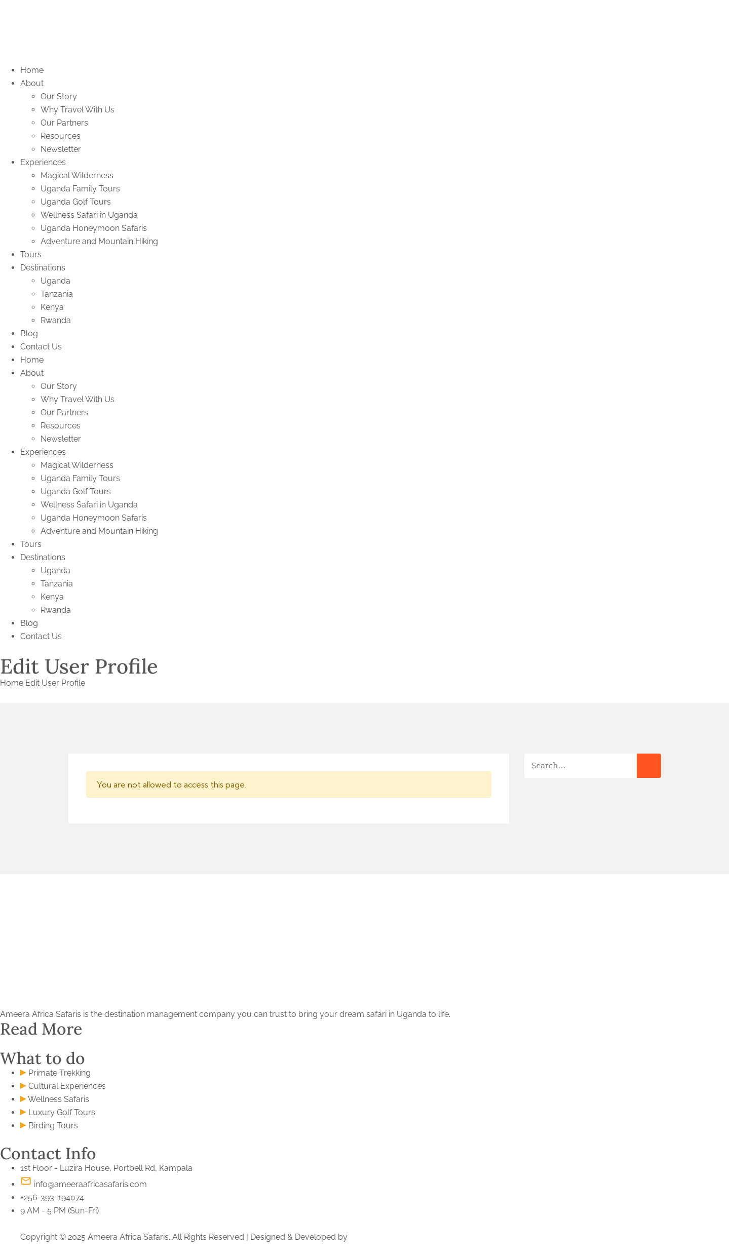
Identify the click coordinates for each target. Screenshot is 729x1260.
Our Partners (64, 123)
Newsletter (61, 149)
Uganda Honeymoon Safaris (94, 228)
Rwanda (56, 320)
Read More (41, 1028)
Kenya (52, 307)
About (32, 83)
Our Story (59, 96)
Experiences (43, 162)
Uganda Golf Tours (76, 202)
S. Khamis (368, 1237)
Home (32, 70)
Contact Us (41, 346)
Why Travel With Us (77, 109)
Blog (29, 333)
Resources (61, 136)
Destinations (42, 267)
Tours (31, 254)
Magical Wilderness (77, 175)
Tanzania (57, 294)
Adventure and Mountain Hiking (99, 241)
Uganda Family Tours (80, 188)
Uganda (55, 281)
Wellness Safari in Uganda (89, 215)
